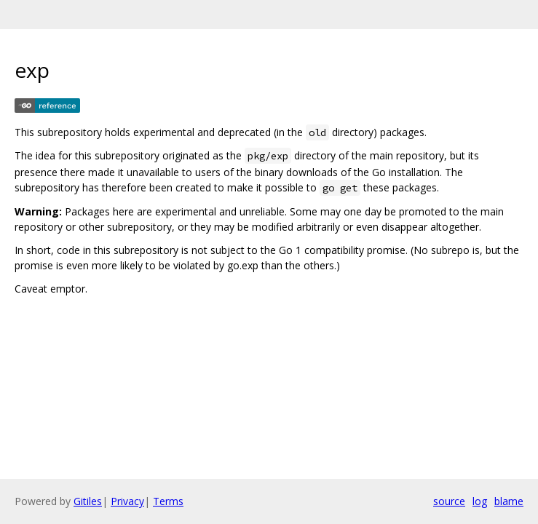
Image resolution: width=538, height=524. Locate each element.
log (479, 501)
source (449, 501)
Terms (168, 501)
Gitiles (88, 501)
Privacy (127, 501)
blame (508, 501)
